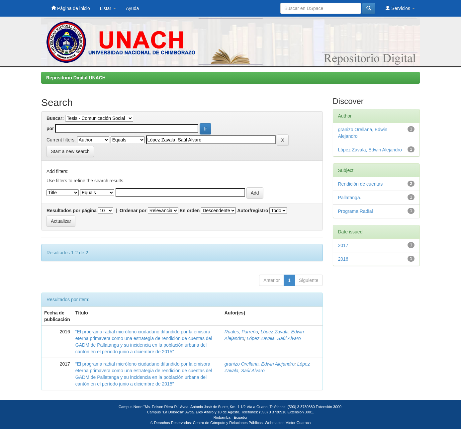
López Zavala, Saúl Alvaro (274, 338)
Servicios (400, 8)
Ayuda (132, 8)
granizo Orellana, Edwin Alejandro (260, 364)
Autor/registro (252, 210)
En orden (190, 210)
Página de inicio (70, 8)
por (50, 128)
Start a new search (70, 151)
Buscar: (55, 118)
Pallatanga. (349, 197)
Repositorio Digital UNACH (76, 77)
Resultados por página (71, 210)
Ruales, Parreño (241, 331)
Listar (108, 8)
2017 (343, 245)
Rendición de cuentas (360, 184)
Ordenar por (133, 210)
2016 (343, 259)
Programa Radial (355, 211)
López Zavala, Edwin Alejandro (370, 149)
